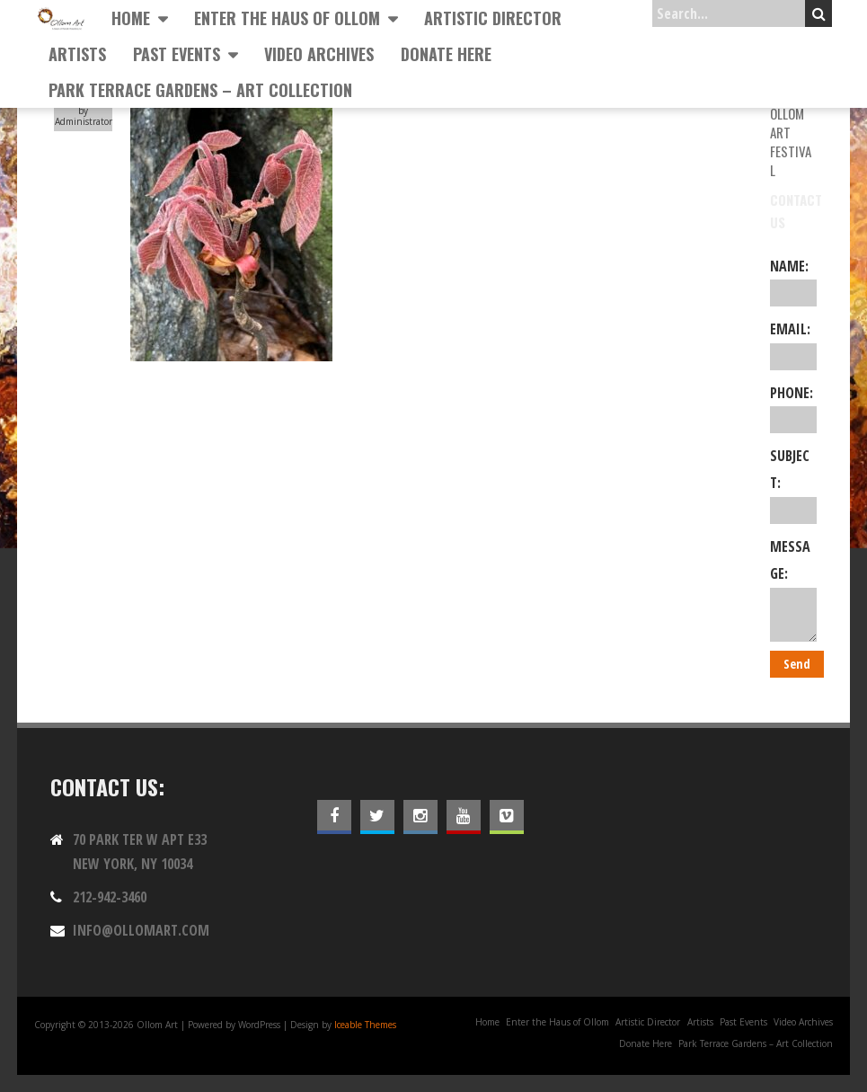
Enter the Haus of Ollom (287, 18)
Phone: (793, 408)
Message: (793, 589)
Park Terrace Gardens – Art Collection (200, 90)
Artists (77, 54)
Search (819, 13)
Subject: (793, 485)
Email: (793, 344)
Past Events (176, 54)
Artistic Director (493, 18)
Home (130, 18)
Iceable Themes (365, 1024)
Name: (793, 281)
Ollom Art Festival (790, 141)
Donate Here (446, 54)
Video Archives (319, 54)
